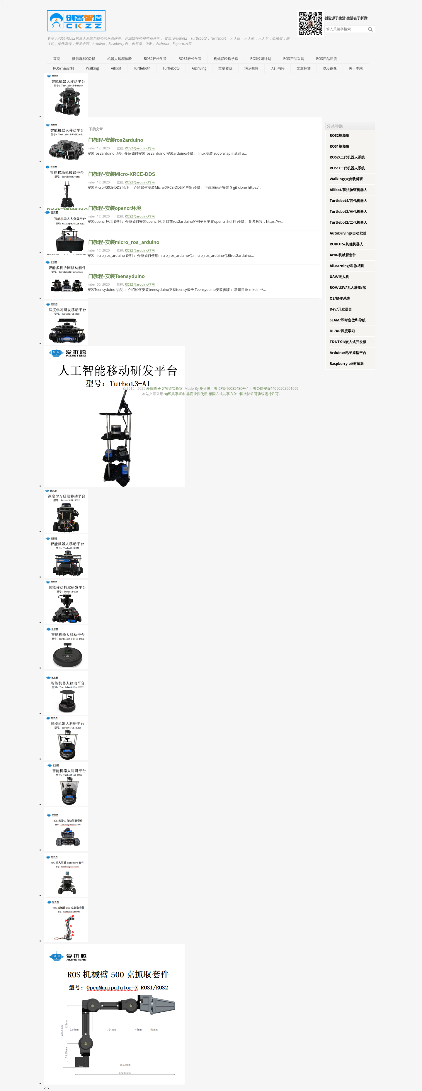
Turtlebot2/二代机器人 (348, 222)
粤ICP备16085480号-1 (231, 388)
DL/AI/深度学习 (342, 330)
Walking (92, 68)
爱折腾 (205, 388)
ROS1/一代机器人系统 (347, 168)
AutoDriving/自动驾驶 (348, 233)
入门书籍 (277, 68)
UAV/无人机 (339, 276)
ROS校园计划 (260, 58)
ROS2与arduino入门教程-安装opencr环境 (94, 208)
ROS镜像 (329, 68)
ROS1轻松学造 (190, 58)
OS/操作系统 (340, 298)
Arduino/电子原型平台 (348, 352)
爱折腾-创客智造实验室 (164, 388)
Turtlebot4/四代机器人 (348, 200)
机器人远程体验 (119, 58)
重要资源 (225, 68)
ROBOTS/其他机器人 (346, 244)
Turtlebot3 (171, 68)
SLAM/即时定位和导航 (347, 320)
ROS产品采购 (293, 58)
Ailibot (116, 68)
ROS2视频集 (339, 135)
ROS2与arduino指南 (140, 148)
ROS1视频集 (339, 146)
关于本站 (356, 68)
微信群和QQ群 (83, 58)
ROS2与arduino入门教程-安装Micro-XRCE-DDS (101, 174)
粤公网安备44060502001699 (276, 388)
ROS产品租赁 (326, 58)
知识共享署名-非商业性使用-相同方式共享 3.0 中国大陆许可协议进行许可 (221, 393)
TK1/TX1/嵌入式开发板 (348, 341)
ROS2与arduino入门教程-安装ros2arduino (95, 140)
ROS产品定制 (63, 68)
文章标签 (304, 68)
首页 (56, 58)
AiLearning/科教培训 (347, 265)
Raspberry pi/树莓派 (347, 363)
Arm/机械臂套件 (343, 254)
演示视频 (251, 68)
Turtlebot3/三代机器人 (348, 211)
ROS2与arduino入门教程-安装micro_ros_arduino (103, 242)
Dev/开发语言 (341, 309)
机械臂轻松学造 (226, 58)
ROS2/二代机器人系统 (347, 157)
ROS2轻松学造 (155, 58)
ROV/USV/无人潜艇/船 (348, 287)
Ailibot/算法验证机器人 (348, 189)
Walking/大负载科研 (346, 178)
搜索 (370, 29)
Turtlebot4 (142, 68)
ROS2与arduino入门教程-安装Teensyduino (96, 276)
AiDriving (199, 68)
